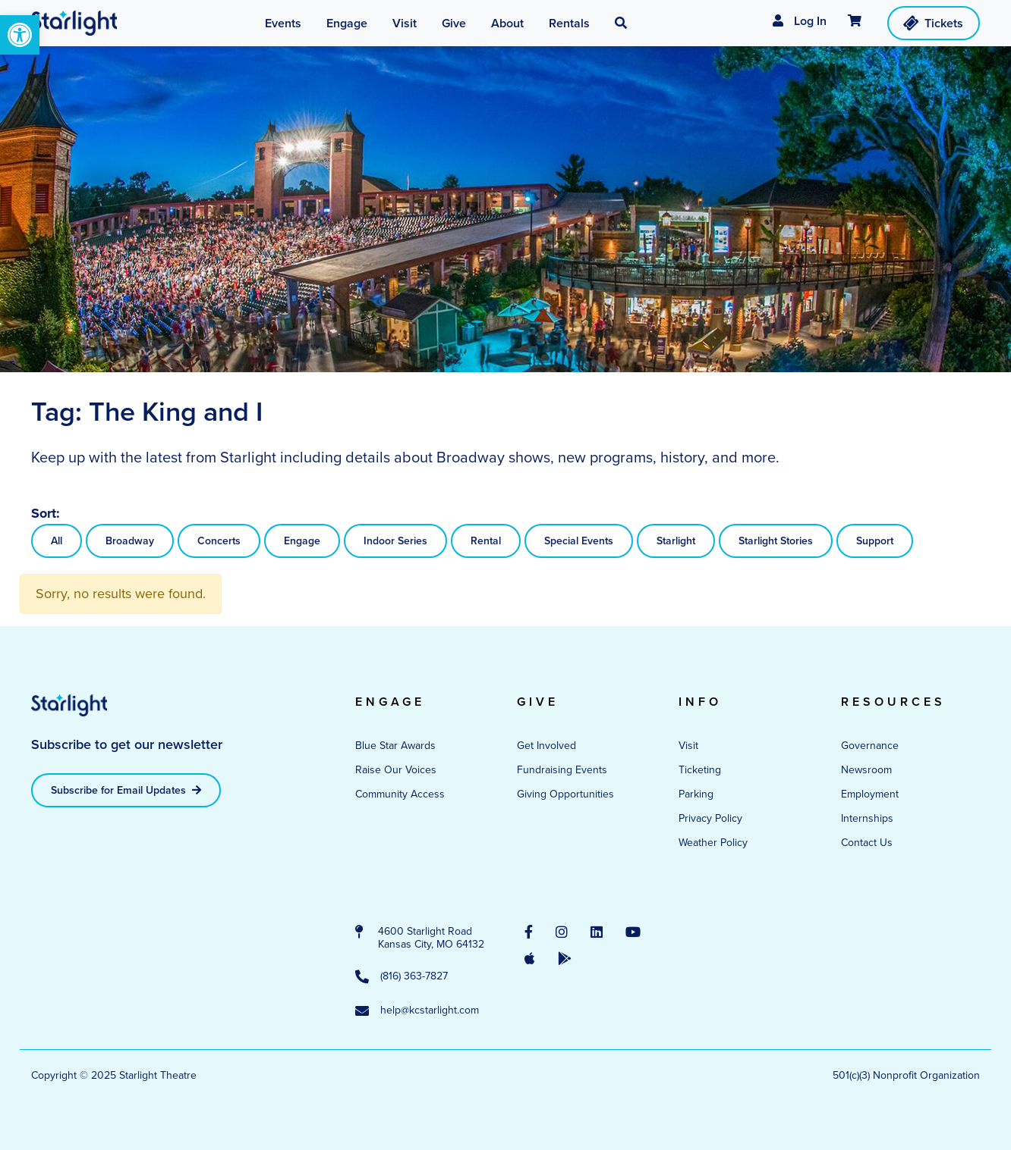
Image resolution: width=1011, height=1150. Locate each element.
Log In (800, 21)
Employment (870, 794)
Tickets (932, 23)
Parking (696, 794)
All (56, 541)
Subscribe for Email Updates (126, 790)
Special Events (578, 541)
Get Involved (546, 746)
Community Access (400, 794)
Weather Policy (713, 843)
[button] (19, 35)
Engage (302, 541)
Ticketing (700, 770)
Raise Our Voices (395, 770)
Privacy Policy (710, 818)
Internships (867, 818)
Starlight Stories (776, 541)
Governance (870, 746)
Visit (688, 746)
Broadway (130, 541)
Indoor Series (395, 541)
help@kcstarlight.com (417, 1011)
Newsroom (866, 770)
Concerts (219, 541)
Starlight (676, 541)
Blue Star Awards (395, 746)
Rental (486, 541)
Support (874, 541)
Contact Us (867, 843)
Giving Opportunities (565, 794)
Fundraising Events (562, 770)
